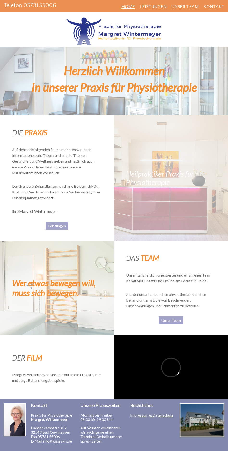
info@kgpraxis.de (57, 441)
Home (128, 6)
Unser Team (185, 6)
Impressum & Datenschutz (151, 415)
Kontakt (213, 6)
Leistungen (153, 6)
